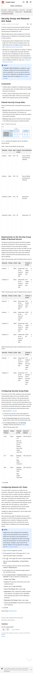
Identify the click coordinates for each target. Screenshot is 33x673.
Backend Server (18, 11)
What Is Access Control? (11, 546)
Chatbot (3, 636)
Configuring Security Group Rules (13, 47)
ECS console (13, 411)
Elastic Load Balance (13, 10)
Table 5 (23, 424)
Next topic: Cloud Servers (8, 620)
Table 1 (3, 141)
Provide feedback (16, 629)
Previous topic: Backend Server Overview (12, 617)
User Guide (22, 10)
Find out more (7, 671)
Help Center (4, 10)
